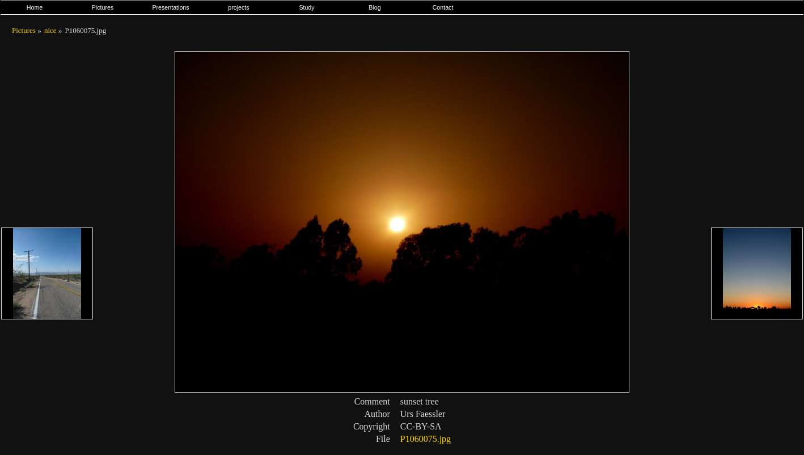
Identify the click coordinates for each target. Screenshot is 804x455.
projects (238, 7)
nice (50, 30)
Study (306, 7)
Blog (374, 7)
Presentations (170, 7)
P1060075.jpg (425, 439)
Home (35, 7)
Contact (443, 7)
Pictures (103, 7)
